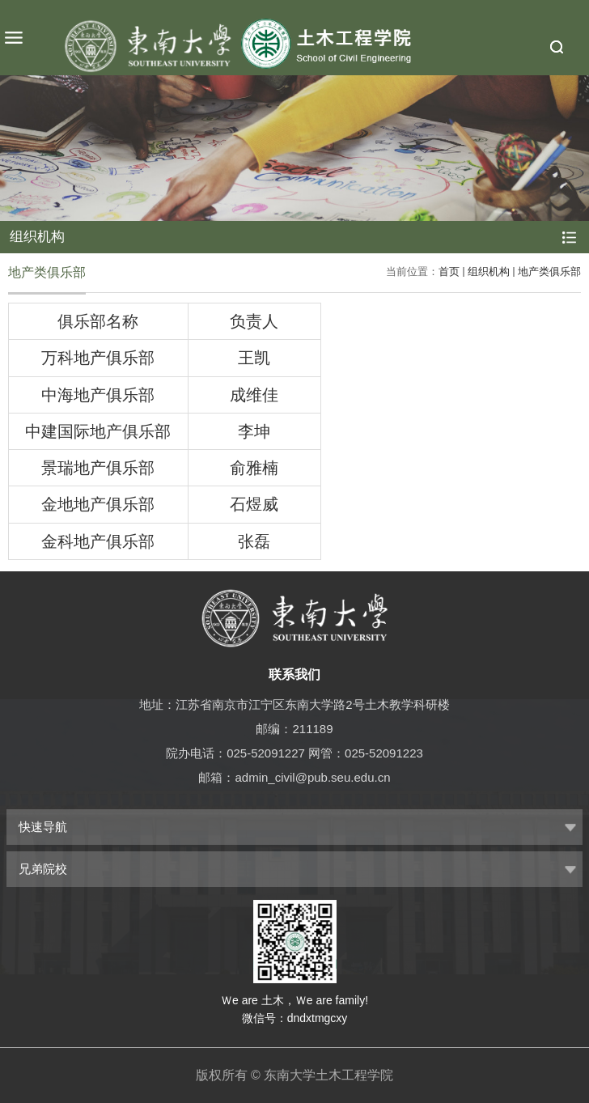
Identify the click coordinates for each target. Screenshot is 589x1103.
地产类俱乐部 (549, 271)
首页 (449, 271)
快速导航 (43, 827)
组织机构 (489, 271)
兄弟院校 (43, 869)
